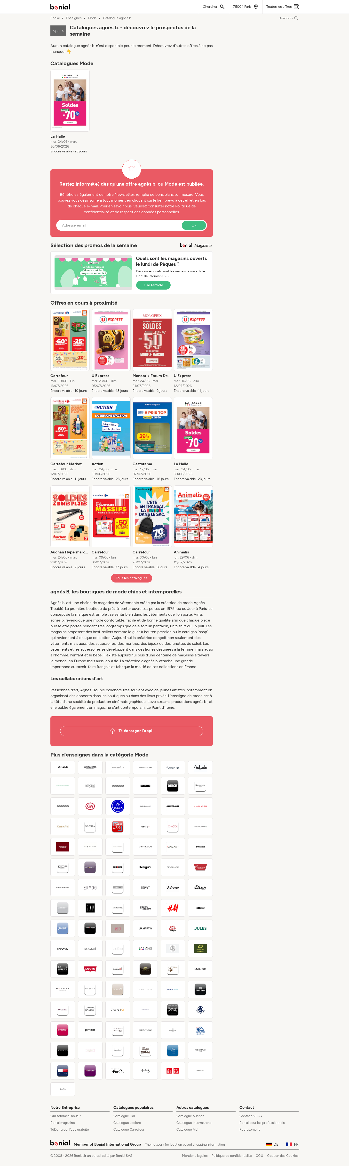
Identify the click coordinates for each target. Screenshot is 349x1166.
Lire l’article (153, 285)
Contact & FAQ (250, 1116)
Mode (92, 18)
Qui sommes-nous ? (65, 1116)
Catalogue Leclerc (127, 1123)
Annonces (289, 18)
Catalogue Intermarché (194, 1123)
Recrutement (249, 1129)
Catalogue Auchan (190, 1116)
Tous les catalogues (132, 578)
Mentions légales (195, 1156)
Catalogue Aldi (187, 1129)
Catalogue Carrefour (128, 1129)
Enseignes (74, 18)
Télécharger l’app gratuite (69, 1129)
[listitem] (70, 112)
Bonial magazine (62, 1123)
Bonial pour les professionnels (262, 1123)
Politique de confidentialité (232, 1156)
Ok (193, 225)
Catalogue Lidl (124, 1116)
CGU (259, 1156)
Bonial (55, 18)
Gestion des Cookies (283, 1156)
